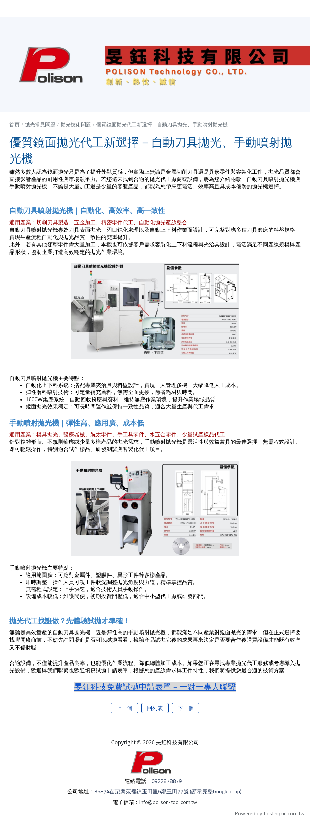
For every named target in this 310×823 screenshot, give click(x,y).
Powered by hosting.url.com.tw (270, 814)
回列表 (155, 708)
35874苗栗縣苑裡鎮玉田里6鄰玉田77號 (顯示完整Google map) (168, 791)
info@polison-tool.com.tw (168, 802)
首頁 (14, 124)
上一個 (124, 708)
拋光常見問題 (41, 124)
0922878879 (168, 781)
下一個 (186, 708)
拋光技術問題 (76, 124)
